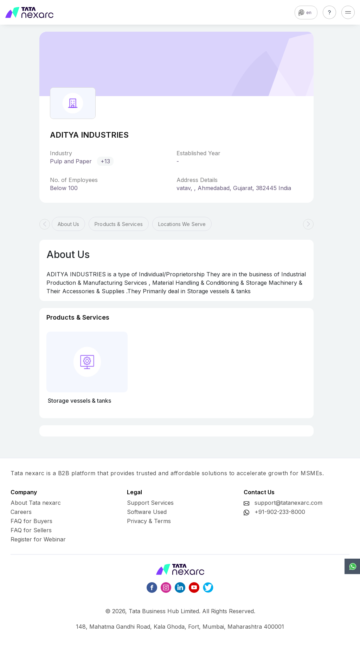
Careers (21, 511)
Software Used (147, 511)
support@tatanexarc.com (288, 502)
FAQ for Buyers (31, 520)
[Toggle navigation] (348, 12)
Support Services (150, 502)
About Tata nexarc (36, 502)
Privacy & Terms (149, 520)
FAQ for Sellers (31, 530)
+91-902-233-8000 (280, 511)
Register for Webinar (38, 539)
